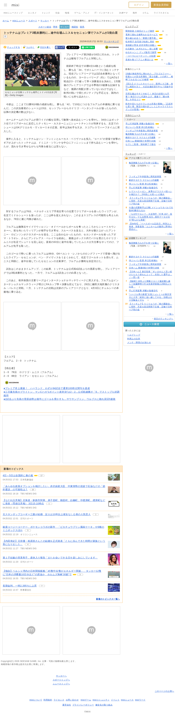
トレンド (46, 13)
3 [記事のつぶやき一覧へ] (80, 575)
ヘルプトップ (133, 335)
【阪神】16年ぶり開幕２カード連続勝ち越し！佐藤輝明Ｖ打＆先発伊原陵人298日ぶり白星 (150, 284)
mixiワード (140, 700)
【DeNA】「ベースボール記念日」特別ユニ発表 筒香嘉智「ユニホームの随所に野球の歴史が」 (150, 226)
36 (165, 52)
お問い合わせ (72, 700)
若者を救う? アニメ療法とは (139, 59)
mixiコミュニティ (101, 700)
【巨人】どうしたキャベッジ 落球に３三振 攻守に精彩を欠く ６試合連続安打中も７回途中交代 (149, 87)
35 (163, 31)
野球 (55, 27)
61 (165, 45)
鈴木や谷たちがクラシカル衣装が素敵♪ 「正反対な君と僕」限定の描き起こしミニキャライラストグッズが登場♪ (149, 107)
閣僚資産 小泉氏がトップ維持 (140, 31)
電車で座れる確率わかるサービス (142, 34)
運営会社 (66, 705)
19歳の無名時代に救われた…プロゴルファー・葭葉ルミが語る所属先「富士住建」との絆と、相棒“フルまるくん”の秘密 (149, 76)
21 (158, 127)
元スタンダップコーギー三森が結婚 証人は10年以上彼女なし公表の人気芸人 (47, 514)
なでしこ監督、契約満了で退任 (141, 144)
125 (164, 56)
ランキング (130, 154)
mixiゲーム (86, 700)
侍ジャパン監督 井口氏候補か (140, 127)
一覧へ (169, 63)
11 (166, 35)
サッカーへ (61, 676)
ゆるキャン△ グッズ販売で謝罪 (141, 52)
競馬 (82, 27)
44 (159, 134)
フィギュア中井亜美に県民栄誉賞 (142, 130)
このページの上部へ (164, 691)
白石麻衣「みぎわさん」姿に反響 (142, 49)
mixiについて (35, 700)
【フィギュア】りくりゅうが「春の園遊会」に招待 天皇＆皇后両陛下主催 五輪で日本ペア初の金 (150, 201)
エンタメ (32, 13)
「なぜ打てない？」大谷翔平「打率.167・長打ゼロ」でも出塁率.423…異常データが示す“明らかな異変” (150, 217)
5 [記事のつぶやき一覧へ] (27, 530)
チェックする (13, 47)
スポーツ (123, 13)
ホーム (6, 21)
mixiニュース (18, 21)
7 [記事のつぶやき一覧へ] (41, 586)
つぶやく (30, 47)
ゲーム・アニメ (81, 13)
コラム (145, 13)
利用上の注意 (133, 339)
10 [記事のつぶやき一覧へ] (33, 490)
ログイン (139, 4)
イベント (115, 700)
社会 (57, 13)
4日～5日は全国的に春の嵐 (18, 475)
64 (166, 49)
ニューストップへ (61, 684)
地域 (67, 13)
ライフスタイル (161, 13)
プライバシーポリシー (83, 705)
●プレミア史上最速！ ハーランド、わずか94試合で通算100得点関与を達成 (47, 388)
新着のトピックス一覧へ (108, 599)
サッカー (44, 21)
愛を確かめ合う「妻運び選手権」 (142, 38)
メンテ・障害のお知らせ (139, 342)
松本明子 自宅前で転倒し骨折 (140, 41)
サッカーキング (111, 41)
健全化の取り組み (104, 705)
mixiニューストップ (13, 13)
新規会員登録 (161, 4)
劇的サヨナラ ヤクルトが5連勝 (140, 137)
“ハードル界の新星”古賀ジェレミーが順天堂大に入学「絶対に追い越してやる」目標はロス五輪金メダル (150, 297)
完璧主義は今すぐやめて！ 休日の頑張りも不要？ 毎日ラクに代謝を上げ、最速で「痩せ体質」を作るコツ (147, 96)
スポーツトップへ (61, 680)
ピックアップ (131, 26)
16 (162, 131)
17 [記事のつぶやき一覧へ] (41, 476)
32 (162, 60)
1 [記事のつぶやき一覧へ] (49, 504)
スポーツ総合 (44, 27)
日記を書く (45, 47)
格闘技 (75, 27)
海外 (135, 13)
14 (160, 141)
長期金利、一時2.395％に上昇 (20, 585)
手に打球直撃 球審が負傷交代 (140, 123)
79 (163, 42)
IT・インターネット (104, 13)
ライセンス (59, 700)
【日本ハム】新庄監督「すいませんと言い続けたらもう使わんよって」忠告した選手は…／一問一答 (150, 274)
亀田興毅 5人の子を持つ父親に (140, 134)
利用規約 (47, 700)
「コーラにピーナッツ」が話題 (141, 56)
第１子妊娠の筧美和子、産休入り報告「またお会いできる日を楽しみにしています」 (50, 557)
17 (160, 144)
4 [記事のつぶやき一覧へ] (27, 544)
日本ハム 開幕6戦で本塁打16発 (141, 141)
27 (159, 138)
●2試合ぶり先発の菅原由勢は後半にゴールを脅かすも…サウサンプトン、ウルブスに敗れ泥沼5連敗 (60, 399)
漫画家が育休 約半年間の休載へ (141, 45)
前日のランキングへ (163, 318)
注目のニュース (132, 115)
